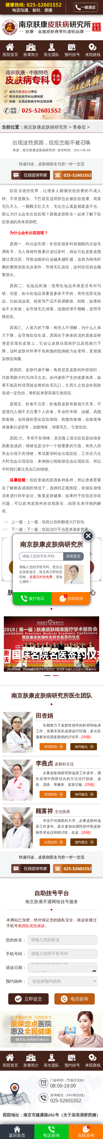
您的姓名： (16, 940)
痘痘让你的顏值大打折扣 (63, 522)
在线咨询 (86, 1130)
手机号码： (16, 953)
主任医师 (53, 811)
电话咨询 (79, 998)
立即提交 (33, 998)
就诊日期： (16, 967)
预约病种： (16, 981)
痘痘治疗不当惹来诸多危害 (65, 529)
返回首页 (17, 1130)
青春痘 (79, 127)
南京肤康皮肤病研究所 (46, 127)
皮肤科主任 (55, 764)
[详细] (86, 737)
